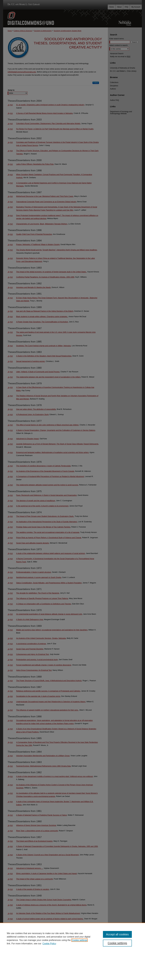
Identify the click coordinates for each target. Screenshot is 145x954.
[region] (72, 938)
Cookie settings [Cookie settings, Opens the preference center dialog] (117, 943)
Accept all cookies (117, 934)
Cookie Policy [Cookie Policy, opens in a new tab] (49, 943)
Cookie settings (79, 940)
